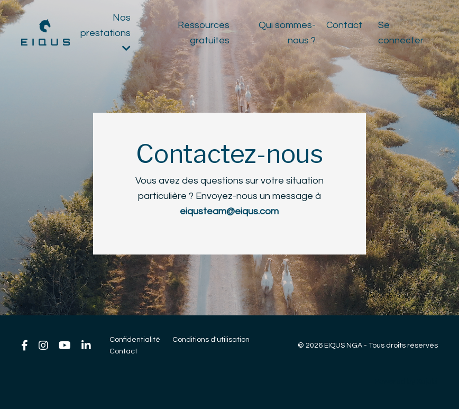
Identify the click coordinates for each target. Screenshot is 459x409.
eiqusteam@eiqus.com (229, 211)
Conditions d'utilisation (211, 339)
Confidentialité (134, 339)
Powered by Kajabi (406, 381)
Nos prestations (105, 33)
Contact (344, 25)
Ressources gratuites (203, 33)
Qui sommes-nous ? (287, 33)
